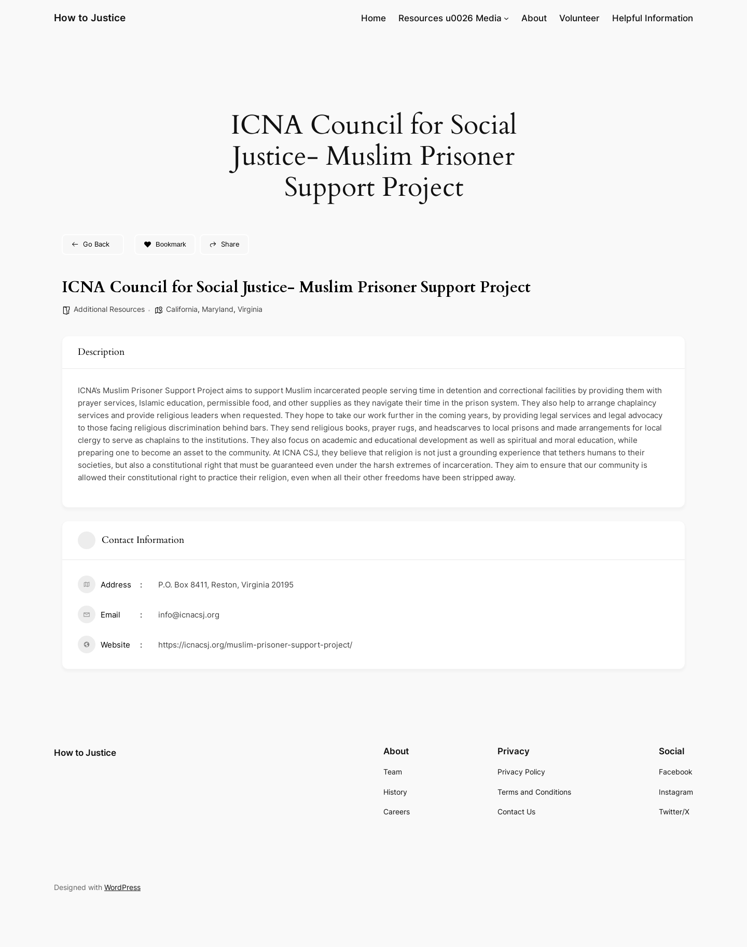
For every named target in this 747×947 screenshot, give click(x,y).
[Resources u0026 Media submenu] (506, 18)
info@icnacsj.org (188, 615)
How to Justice (90, 17)
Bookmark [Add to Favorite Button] (165, 244)
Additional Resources (109, 309)
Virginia (250, 309)
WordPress (122, 887)
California (182, 309)
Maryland (217, 309)
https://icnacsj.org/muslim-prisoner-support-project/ (255, 645)
